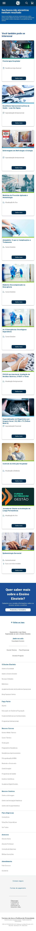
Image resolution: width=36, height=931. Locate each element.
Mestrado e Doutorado (9, 763)
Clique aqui (14, 900)
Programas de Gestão (9, 774)
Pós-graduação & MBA (9, 758)
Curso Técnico (6, 737)
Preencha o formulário (18, 610)
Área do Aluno (6, 839)
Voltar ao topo (18, 622)
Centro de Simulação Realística (12, 800)
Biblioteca (5, 684)
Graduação (5, 743)
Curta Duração (6, 768)
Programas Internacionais (10, 721)
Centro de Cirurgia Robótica (10, 806)
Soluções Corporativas (9, 822)
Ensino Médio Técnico (9, 732)
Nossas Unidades (7, 679)
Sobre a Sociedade (8, 668)
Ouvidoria (5, 871)
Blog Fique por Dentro (9, 694)
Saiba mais (18, 78)
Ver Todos (5, 827)
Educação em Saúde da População (13, 711)
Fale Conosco (6, 865)
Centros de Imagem (8, 795)
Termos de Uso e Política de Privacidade (18, 918)
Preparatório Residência (9, 748)
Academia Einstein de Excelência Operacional (16, 689)
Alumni (4, 705)
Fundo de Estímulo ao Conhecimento (14, 716)
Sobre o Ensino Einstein (9, 674)
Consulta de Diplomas (9, 849)
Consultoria (5, 817)
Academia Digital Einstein (10, 784)
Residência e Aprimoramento (11, 753)
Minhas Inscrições (8, 854)
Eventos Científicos (8, 779)
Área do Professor (8, 844)
